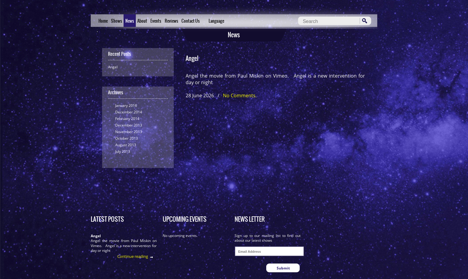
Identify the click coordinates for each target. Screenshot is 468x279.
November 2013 (128, 131)
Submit (283, 268)
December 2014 (128, 112)
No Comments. (240, 95)
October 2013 (126, 138)
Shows (116, 21)
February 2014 (127, 118)
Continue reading (132, 256)
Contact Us (190, 21)
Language (216, 21)
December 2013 (128, 125)
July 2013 (122, 151)
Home (103, 21)
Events (155, 21)
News (129, 21)
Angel (113, 67)
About (142, 21)
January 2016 (126, 105)
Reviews (171, 21)
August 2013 (125, 144)
